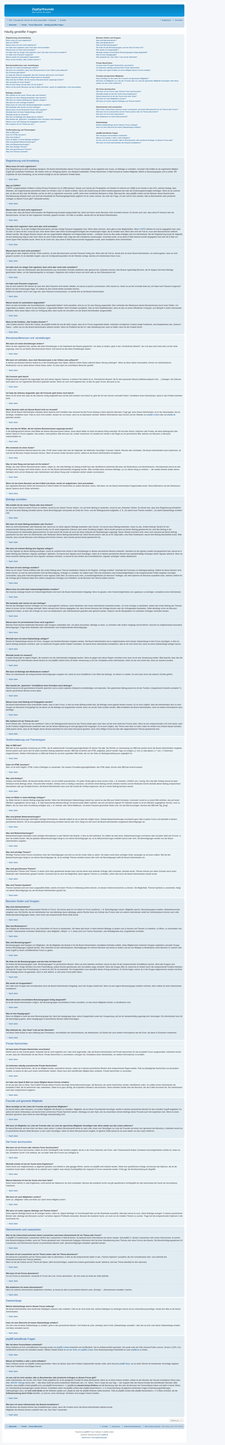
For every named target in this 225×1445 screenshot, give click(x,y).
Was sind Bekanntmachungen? (18, 144)
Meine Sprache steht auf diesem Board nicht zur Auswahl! (28, 77)
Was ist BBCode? (12, 132)
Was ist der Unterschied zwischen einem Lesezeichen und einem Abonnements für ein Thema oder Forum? (137, 109)
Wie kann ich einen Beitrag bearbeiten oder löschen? (26, 98)
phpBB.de (171, 415)
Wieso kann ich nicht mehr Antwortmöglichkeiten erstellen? (28, 105)
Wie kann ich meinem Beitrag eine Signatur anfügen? (26, 100)
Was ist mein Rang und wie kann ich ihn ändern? (24, 84)
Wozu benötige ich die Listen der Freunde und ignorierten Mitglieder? (122, 78)
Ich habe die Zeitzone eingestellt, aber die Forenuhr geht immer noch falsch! (35, 75)
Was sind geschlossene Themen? (19, 149)
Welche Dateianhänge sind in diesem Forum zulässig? (117, 125)
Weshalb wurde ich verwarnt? (17, 114)
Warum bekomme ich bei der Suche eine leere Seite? (116, 96)
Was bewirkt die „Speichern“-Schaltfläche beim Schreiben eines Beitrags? (34, 119)
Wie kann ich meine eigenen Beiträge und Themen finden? (118, 101)
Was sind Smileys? (13, 137)
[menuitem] (9, 20)
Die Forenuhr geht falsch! (15, 72)
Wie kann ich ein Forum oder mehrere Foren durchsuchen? (118, 91)
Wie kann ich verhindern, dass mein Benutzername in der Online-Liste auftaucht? (37, 70)
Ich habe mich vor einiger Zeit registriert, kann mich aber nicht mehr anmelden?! (36, 52)
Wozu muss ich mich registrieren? (19, 40)
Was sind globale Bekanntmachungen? (21, 142)
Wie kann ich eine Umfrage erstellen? (20, 102)
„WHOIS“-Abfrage (17, 1383)
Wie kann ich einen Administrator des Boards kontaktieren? (118, 143)
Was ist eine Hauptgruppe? (106, 55)
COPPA (143, 229)
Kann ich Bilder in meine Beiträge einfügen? (22, 139)
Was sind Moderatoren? (105, 43)
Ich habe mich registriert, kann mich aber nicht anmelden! (28, 47)
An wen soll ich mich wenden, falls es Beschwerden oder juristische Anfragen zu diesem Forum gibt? (134, 140)
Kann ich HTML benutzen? (16, 135)
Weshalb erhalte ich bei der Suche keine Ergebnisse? (116, 94)
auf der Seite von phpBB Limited (79, 1350)
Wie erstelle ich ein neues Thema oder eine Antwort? (26, 95)
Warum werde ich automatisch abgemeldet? (22, 57)
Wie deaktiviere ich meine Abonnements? (112, 117)
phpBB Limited (153, 415)
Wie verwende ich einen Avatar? (18, 82)
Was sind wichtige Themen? (16, 147)
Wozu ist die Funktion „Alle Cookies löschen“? (23, 59)
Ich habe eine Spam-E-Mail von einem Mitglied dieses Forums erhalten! (123, 70)
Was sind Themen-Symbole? (17, 152)
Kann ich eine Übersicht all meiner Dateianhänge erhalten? (118, 127)
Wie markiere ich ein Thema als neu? (20, 124)
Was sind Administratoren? (106, 40)
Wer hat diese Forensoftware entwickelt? (111, 135)
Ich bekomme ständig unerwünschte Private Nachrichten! (118, 68)
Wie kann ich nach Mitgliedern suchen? (111, 99)
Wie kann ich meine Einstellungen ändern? (22, 68)
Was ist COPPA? (12, 43)
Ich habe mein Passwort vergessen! (19, 55)
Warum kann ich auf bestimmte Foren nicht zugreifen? (26, 110)
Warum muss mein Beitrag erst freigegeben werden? (26, 122)
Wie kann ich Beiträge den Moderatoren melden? (24, 117)
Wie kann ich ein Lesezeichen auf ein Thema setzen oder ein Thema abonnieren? (127, 112)
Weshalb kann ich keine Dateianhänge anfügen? (24, 112)
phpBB (86, 1432)
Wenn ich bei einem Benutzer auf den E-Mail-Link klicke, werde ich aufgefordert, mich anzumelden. (43, 87)
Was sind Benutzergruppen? (107, 45)
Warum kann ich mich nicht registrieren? (21, 45)
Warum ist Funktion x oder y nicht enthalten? (113, 138)
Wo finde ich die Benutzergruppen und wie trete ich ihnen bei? (119, 47)
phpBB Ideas (124, 1364)
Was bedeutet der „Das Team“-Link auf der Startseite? (116, 57)
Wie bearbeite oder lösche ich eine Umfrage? (23, 107)
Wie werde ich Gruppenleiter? (107, 50)
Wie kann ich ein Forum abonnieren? (110, 114)
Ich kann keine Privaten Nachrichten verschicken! (115, 65)
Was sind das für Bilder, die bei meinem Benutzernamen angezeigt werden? (35, 80)
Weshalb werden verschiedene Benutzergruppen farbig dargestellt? (121, 52)
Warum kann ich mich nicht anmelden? (20, 50)
